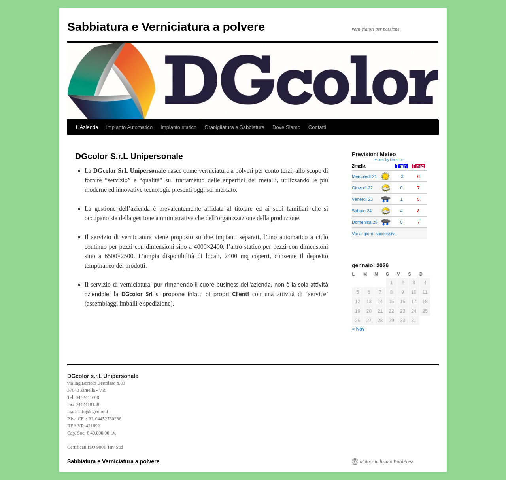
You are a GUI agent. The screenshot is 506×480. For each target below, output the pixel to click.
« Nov (358, 329)
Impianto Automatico (129, 127)
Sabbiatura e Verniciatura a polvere (166, 26)
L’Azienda (87, 127)
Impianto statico (178, 127)
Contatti (317, 127)
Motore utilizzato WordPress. (387, 461)
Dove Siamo (286, 127)
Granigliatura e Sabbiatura (234, 127)
